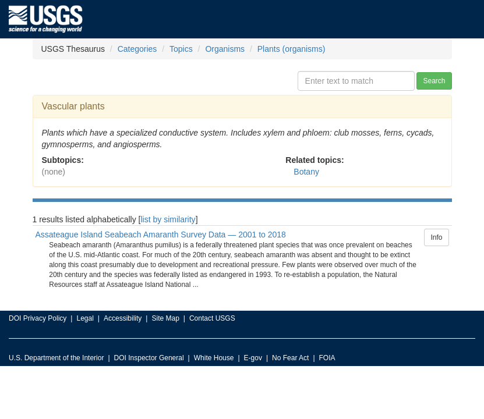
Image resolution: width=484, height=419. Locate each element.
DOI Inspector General (149, 358)
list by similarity (168, 219)
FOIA (327, 358)
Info (436, 237)
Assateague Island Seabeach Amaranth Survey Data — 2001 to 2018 (161, 234)
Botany (306, 171)
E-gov (253, 358)
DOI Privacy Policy (37, 318)
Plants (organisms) (291, 49)
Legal (84, 318)
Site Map (165, 318)
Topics (181, 49)
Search (434, 81)
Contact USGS (212, 318)
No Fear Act (290, 358)
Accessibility (123, 318)
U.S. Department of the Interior (56, 358)
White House (214, 358)
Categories (137, 49)
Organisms (225, 49)
